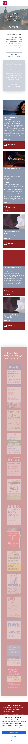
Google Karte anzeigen (9, 180)
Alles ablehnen (14, 740)
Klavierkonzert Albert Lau (14, 159)
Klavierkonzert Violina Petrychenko (14, 305)
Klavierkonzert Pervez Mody (14, 258)
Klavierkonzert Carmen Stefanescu (14, 107)
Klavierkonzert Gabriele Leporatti (14, 222)
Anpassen (14, 736)
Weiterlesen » (7, 139)
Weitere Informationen (14, 55)
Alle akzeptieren (14, 732)
